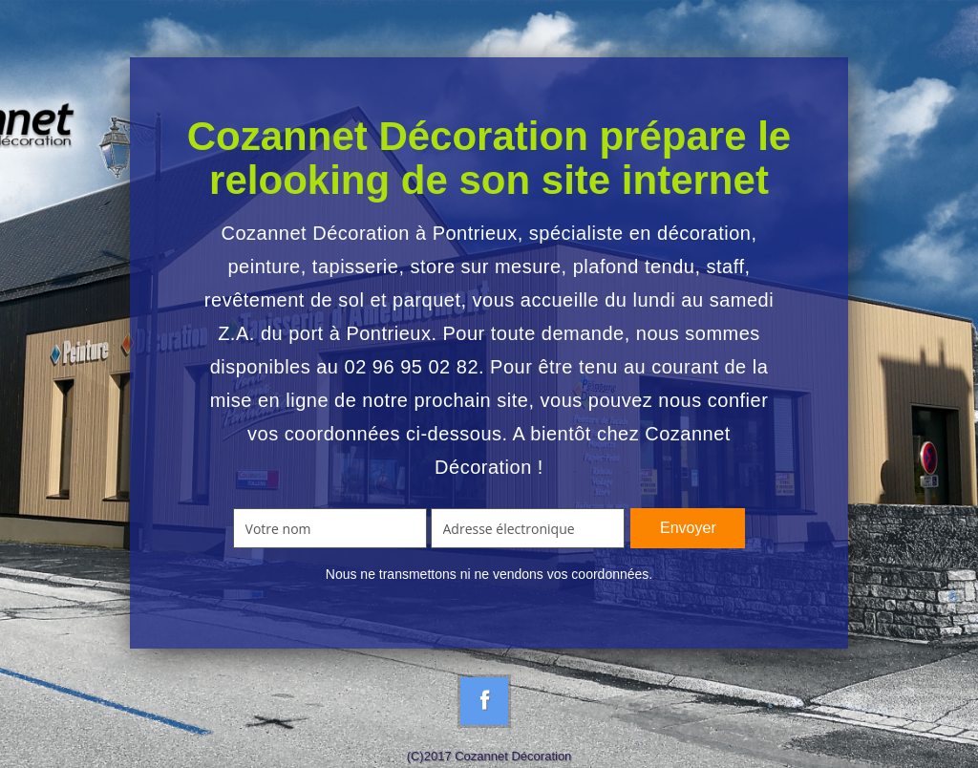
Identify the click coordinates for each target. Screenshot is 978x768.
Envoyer (688, 528)
